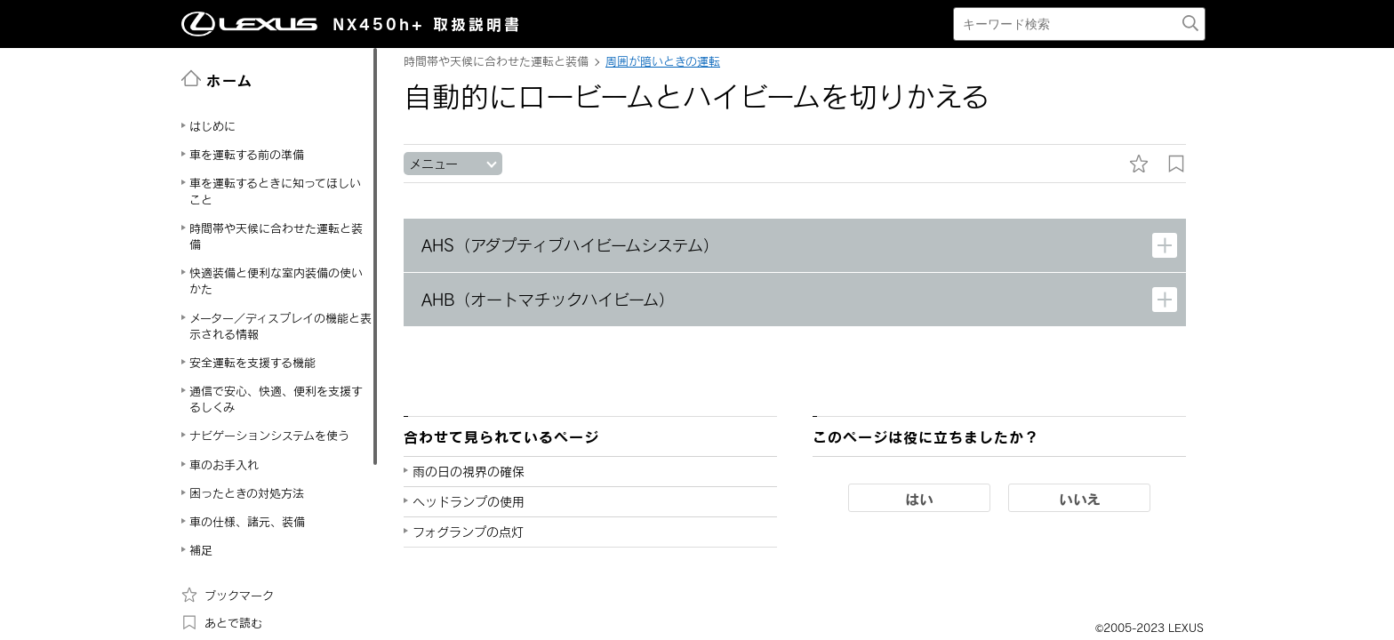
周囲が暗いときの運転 (662, 61)
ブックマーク (227, 595)
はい (919, 499)
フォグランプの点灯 (468, 532)
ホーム (217, 79)
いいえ (1080, 499)
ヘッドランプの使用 (469, 501)
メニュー (433, 164)
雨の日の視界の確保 (469, 471)
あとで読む (221, 622)
